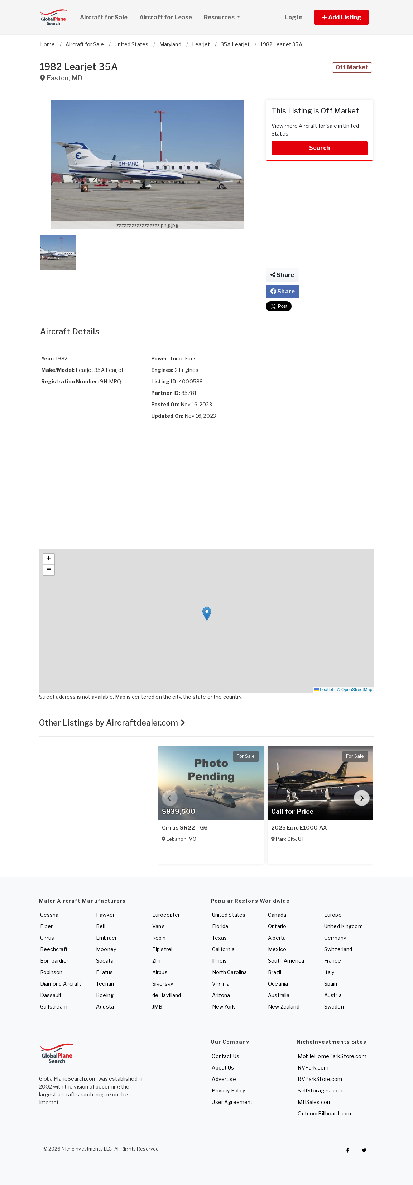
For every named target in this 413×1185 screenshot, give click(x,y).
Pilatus (104, 972)
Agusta (105, 1007)
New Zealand (283, 1007)
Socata (105, 961)
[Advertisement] (147, 291)
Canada (277, 915)
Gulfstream (53, 1007)
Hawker (105, 915)
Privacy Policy (228, 1090)
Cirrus (47, 938)
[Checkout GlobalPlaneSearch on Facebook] (348, 1150)
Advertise (224, 1079)
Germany (335, 938)
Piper (46, 926)
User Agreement (232, 1102)
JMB (157, 1007)
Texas (219, 938)
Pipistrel (162, 949)
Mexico (277, 949)
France (332, 961)
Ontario (277, 926)
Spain (330, 984)
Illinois (219, 961)
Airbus (160, 972)
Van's (158, 926)
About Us (223, 1067)
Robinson (51, 972)
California (223, 949)
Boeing (105, 995)
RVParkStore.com (320, 1079)
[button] (341, 17)
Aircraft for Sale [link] (104, 17)
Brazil (274, 972)
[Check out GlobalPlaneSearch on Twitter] (364, 1150)
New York (223, 1007)
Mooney (106, 949)
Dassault (51, 995)
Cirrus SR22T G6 (185, 828)
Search (319, 148)
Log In (294, 17)
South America (286, 961)
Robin (159, 938)
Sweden (334, 1007)
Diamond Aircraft (60, 984)
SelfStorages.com (320, 1090)
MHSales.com (315, 1102)
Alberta (277, 938)
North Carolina (229, 972)
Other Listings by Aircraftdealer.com (112, 722)
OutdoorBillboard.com (324, 1113)
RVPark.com (313, 1067)
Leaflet (323, 689)
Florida (220, 926)
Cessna (49, 915)
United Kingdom (343, 926)
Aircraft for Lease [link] (165, 17)
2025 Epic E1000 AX (299, 828)
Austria (333, 995)
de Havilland (166, 995)
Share (282, 275)
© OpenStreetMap (355, 689)
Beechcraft (54, 949)
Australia (278, 995)
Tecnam (106, 984)
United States (229, 915)
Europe (333, 915)
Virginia (221, 984)
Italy (329, 972)
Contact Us (225, 1056)
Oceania (278, 984)
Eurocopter (166, 915)
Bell (100, 926)
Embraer (106, 938)
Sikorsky (162, 984)
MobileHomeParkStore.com (332, 1056)
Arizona (221, 995)
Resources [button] (224, 16)
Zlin (156, 961)
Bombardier (54, 961)
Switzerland (338, 949)
